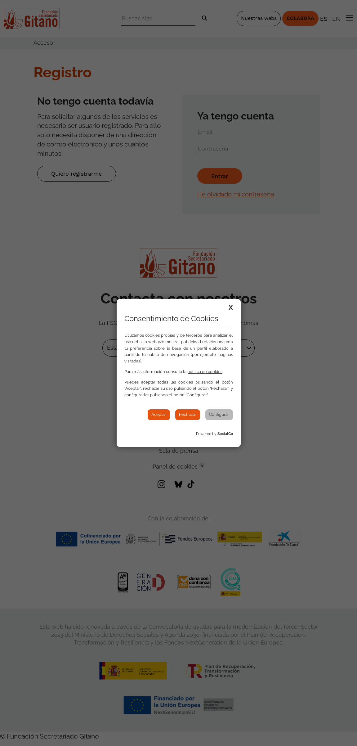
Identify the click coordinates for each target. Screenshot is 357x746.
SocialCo (225, 434)
